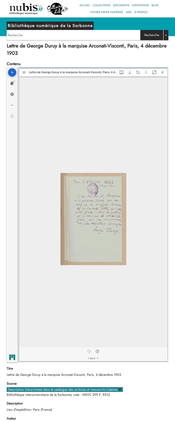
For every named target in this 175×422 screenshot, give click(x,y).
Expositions (140, 5)
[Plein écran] (12, 116)
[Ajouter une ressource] (12, 72)
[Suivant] (97, 351)
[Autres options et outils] (146, 72)
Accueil (84, 5)
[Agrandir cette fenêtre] (154, 72)
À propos (140, 12)
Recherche (151, 35)
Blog (155, 5)
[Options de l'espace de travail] (12, 105)
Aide (129, 12)
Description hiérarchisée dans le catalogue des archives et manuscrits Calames (63, 389)
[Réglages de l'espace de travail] (12, 94)
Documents (121, 5)
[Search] (73, 35)
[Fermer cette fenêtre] (162, 72)
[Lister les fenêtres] (12, 83)
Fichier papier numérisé (107, 12)
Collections (101, 5)
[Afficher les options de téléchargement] (130, 72)
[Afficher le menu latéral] (24, 72)
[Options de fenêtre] (121, 72)
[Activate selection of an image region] (138, 72)
